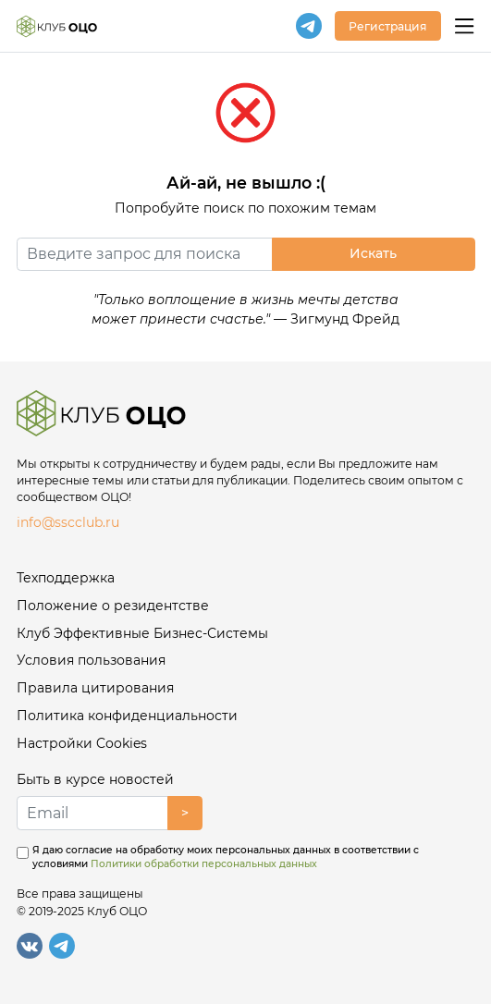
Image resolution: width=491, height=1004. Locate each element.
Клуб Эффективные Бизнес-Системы (142, 633)
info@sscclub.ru (68, 522)
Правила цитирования (95, 688)
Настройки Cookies (82, 743)
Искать (373, 253)
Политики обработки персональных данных (204, 864)
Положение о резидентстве (113, 605)
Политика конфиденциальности (127, 715)
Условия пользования (91, 660)
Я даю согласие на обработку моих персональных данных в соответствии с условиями (225, 857)
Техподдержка (66, 577)
